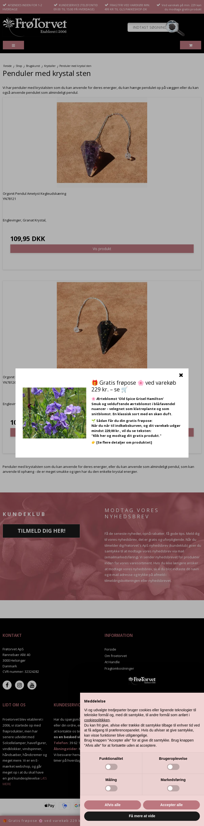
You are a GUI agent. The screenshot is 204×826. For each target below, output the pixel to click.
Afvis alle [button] (112, 805)
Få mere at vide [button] (142, 816)
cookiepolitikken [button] (97, 720)
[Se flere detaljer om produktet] (124, 442)
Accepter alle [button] (171, 805)
